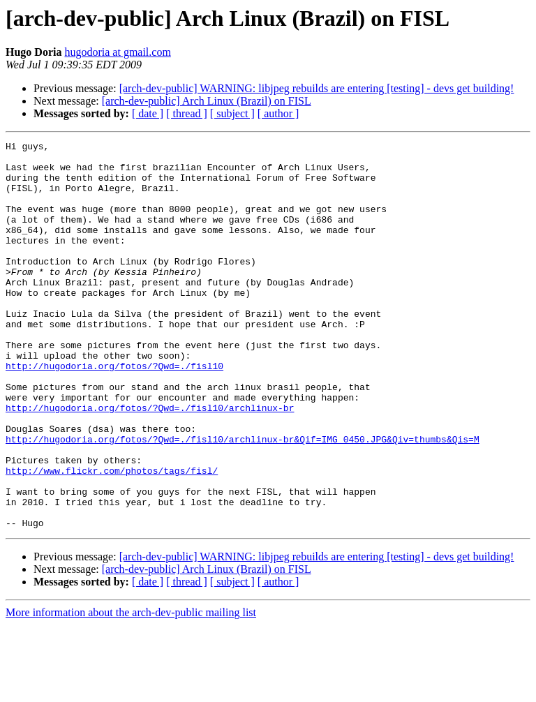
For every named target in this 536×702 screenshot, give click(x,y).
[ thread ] (186, 113)
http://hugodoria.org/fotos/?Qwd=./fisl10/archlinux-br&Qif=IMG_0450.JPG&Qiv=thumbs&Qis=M (242, 499)
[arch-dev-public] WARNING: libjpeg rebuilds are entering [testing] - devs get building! (316, 88)
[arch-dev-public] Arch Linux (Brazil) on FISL (206, 101)
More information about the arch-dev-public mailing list (131, 690)
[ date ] (147, 113)
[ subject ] (232, 113)
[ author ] (278, 113)
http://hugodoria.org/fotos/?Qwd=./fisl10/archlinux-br (150, 462)
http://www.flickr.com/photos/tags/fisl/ (112, 537)
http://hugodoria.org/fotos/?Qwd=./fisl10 (114, 411)
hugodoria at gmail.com (117, 52)
